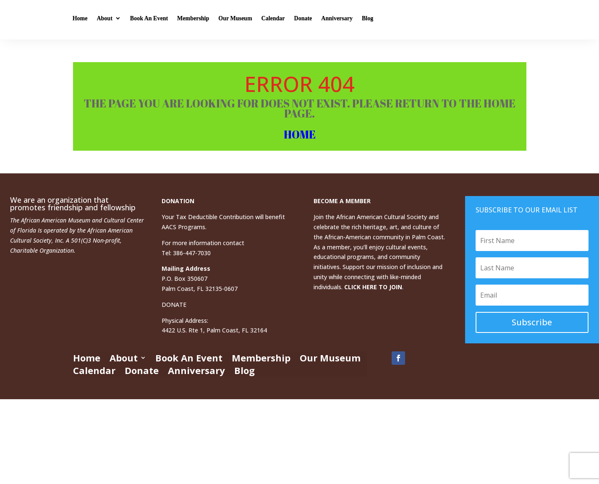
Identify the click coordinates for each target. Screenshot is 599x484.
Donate (391, 19)
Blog (455, 19)
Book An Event (237, 19)
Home (167, 19)
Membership (281, 19)
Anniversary (425, 19)
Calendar (361, 19)
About (192, 19)
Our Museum (323, 19)
